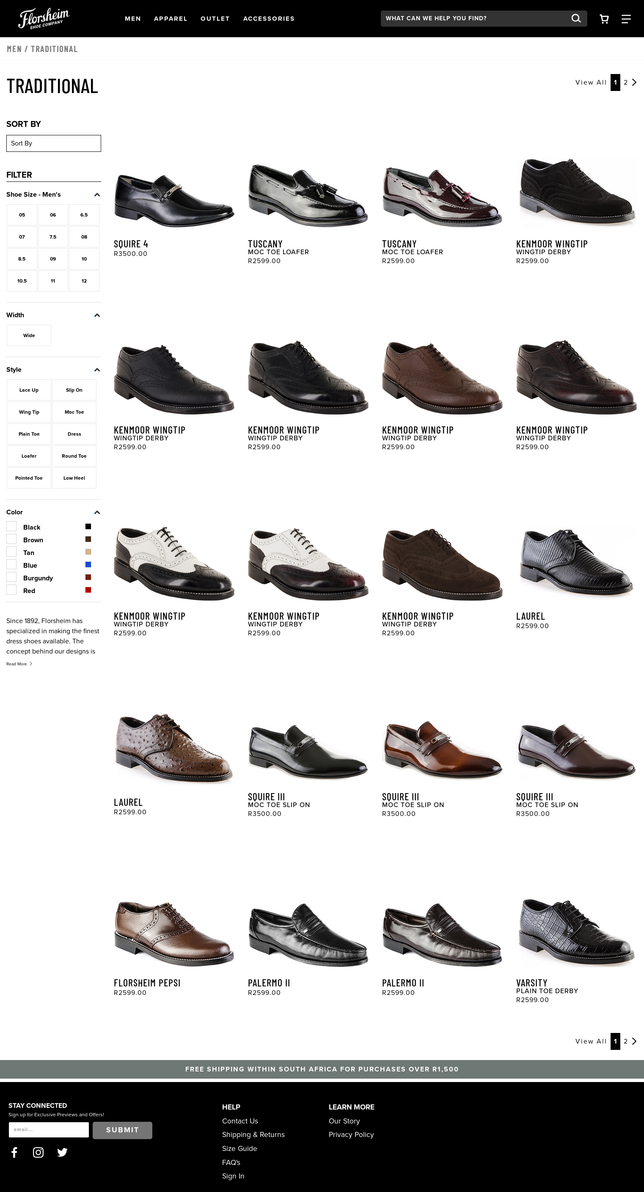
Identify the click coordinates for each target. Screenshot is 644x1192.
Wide (29, 335)
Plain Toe (29, 434)
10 (84, 259)
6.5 (84, 215)
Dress (74, 434)
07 (22, 237)
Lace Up (29, 390)
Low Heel (74, 478)
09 (53, 259)
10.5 (22, 281)
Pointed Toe (29, 478)
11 (53, 281)
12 (84, 281)
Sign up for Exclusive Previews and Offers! (56, 1115)
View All (591, 82)
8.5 (21, 259)
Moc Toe (74, 412)
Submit (122, 1130)
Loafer (29, 456)
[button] (133, 19)
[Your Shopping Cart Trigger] (604, 18)
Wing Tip (29, 412)
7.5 (53, 237)
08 (84, 237)
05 (22, 215)
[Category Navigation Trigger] (626, 18)
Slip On (74, 390)
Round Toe (74, 456)
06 (53, 215)
